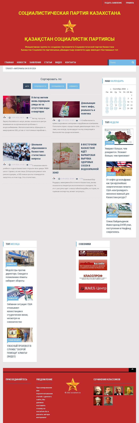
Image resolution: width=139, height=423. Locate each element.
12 (120, 102)
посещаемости (58, 86)
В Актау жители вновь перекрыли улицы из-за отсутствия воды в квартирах (40, 104)
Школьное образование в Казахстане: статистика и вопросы (39, 151)
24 (111, 108)
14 (128, 102)
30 (107, 112)
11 (116, 102)
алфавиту (73, 86)
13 (124, 102)
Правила (130, 3)
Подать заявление (113, 3)
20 (124, 105)
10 (111, 102)
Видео (58, 62)
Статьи (48, 62)
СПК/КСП (9, 68)
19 (120, 105)
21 (128, 105)
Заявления (35, 62)
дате (27, 86)
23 (107, 108)
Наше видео (14, 340)
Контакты (70, 62)
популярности (40, 86)
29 (131, 108)
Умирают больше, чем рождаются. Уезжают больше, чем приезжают (117, 152)
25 (116, 108)
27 (124, 108)
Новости (21, 62)
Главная (9, 62)
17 (111, 105)
